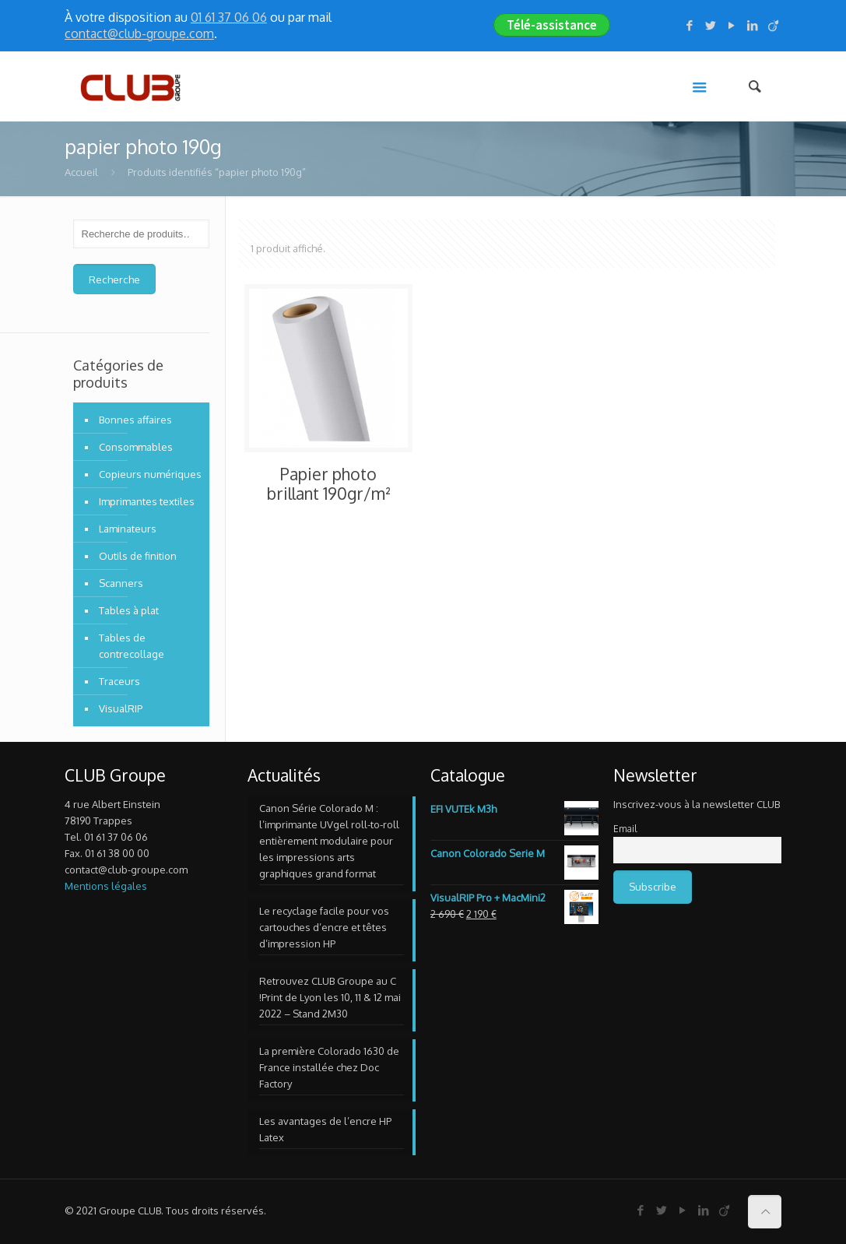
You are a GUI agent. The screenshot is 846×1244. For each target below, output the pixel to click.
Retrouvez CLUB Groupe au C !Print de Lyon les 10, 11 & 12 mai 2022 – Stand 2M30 (330, 997)
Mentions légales (106, 886)
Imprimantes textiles (147, 501)
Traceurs (119, 681)
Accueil (81, 172)
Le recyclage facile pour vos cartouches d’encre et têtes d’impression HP (324, 927)
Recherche (114, 279)
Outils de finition (138, 556)
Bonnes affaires (135, 419)
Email (625, 829)
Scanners (121, 583)
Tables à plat (129, 610)
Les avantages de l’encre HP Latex (325, 1129)
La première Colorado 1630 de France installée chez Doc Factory (329, 1067)
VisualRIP (120, 708)
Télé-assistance (552, 24)
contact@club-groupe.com (139, 33)
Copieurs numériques (150, 474)
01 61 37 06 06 (229, 17)
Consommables (136, 447)
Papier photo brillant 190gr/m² (328, 483)
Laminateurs (127, 528)
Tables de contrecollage (131, 645)
